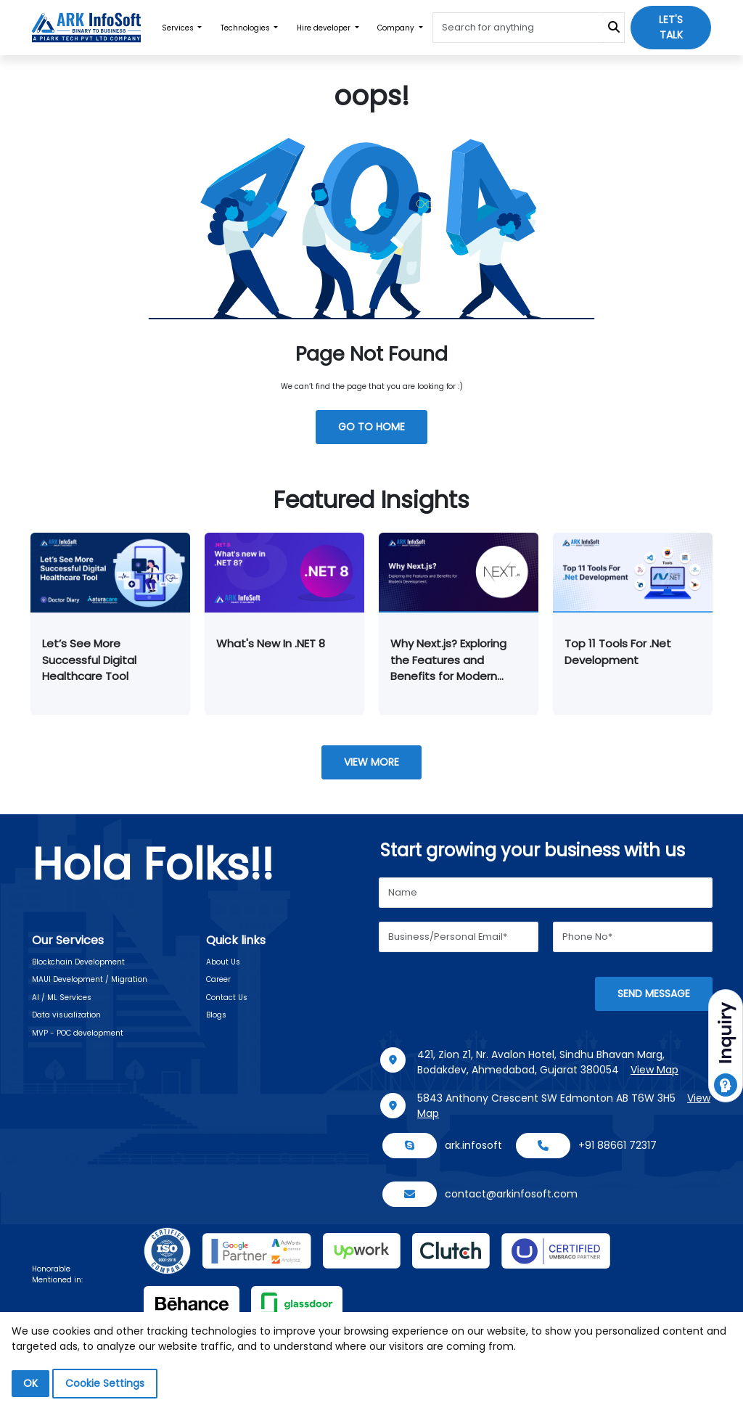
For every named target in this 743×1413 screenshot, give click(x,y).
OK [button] (30, 1383)
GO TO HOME (371, 426)
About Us (223, 962)
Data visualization (66, 1014)
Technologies (246, 27)
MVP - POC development (77, 1033)
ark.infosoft (473, 1145)
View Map (654, 1069)
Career (218, 979)
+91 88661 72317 (617, 1145)
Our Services (68, 940)
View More (371, 762)
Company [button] (396, 27)
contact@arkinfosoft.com (511, 1194)
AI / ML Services (61, 997)
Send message (653, 993)
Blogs (216, 1014)
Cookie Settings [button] (104, 1383)
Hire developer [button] (325, 27)
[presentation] (489, 995)
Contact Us (226, 997)
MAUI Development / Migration (89, 979)
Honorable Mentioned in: (57, 1274)
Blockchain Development (78, 962)
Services (179, 27)
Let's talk (671, 27)
